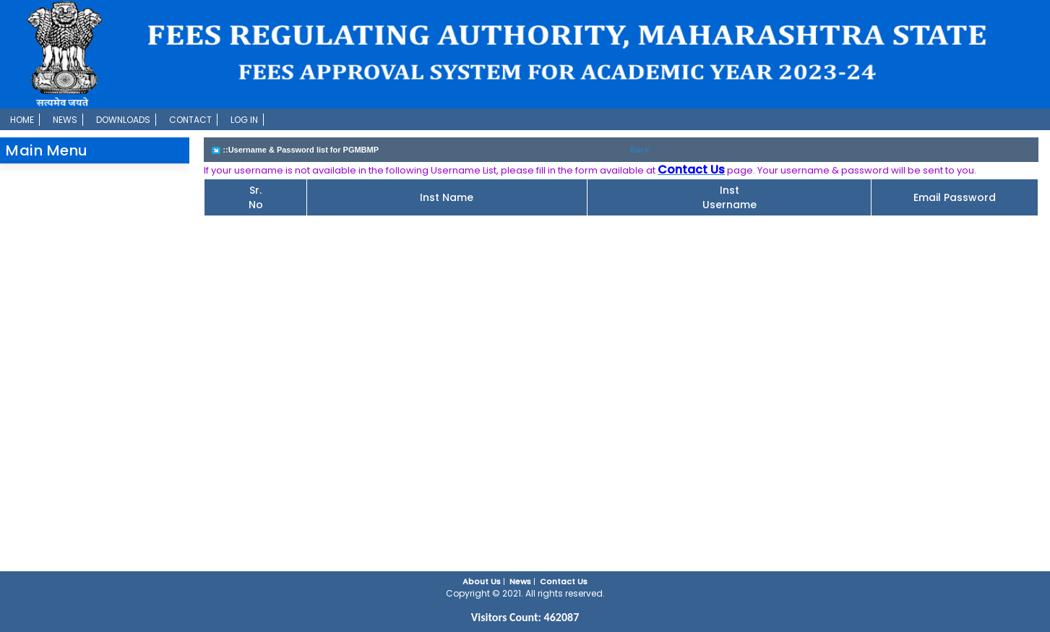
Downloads (123, 120)
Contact (190, 120)
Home (22, 120)
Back (639, 149)
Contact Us (564, 581)
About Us (481, 581)
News (65, 120)
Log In (244, 120)
